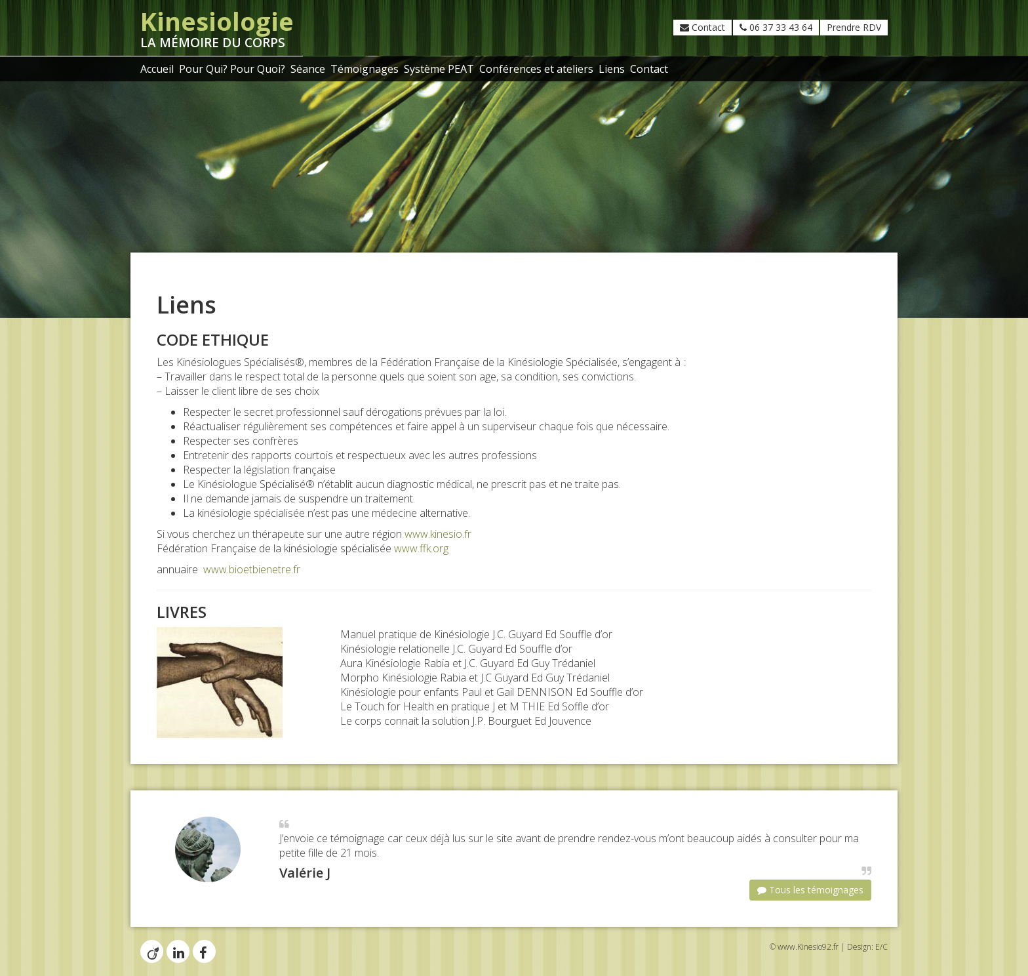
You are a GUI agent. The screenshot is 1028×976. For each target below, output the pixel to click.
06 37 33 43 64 (776, 27)
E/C (881, 946)
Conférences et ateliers (536, 69)
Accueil (157, 69)
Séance (307, 69)
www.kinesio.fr (438, 534)
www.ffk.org (421, 548)
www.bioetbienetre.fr (251, 569)
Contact (702, 27)
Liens (612, 69)
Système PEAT (439, 69)
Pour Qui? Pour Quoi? (232, 69)
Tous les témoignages (810, 890)
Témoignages (364, 69)
